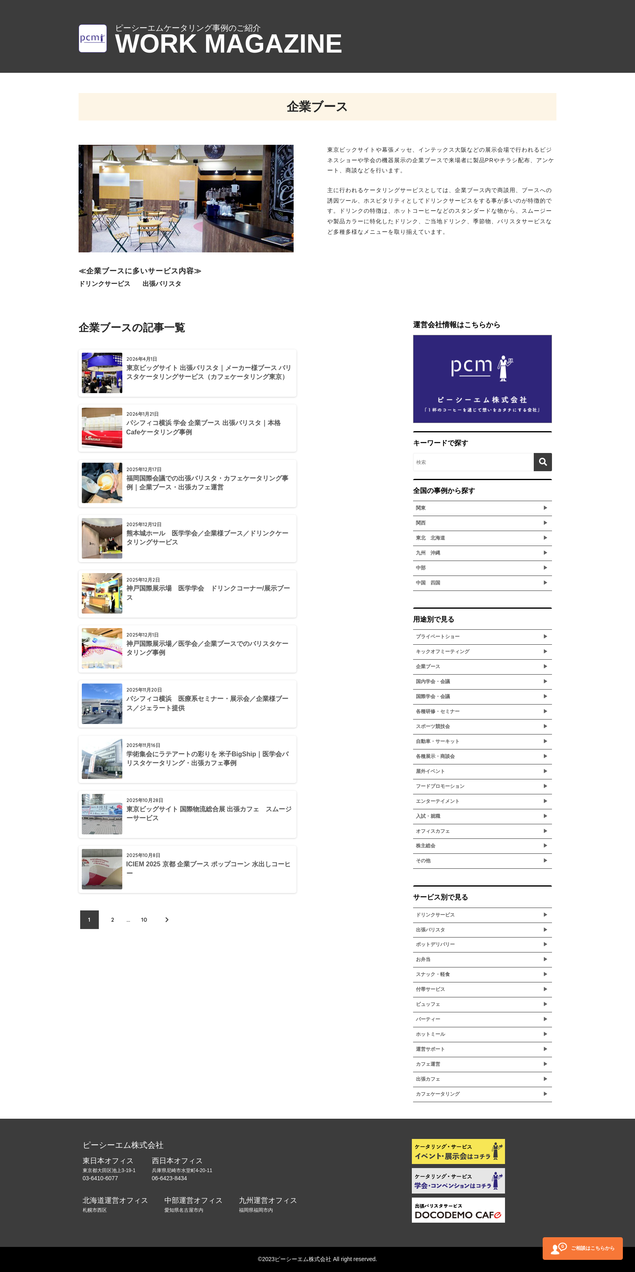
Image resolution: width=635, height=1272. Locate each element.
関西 (421, 523)
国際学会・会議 (433, 696)
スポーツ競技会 (433, 726)
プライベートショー (438, 636)
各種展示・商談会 (435, 756)
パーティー (428, 1019)
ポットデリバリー (435, 944)
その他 (423, 861)
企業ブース (428, 666)
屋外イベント (430, 771)
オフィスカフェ (433, 831)
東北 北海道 (430, 538)
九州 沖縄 (428, 553)
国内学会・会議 (433, 681)
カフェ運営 (428, 1064)
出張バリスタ (430, 930)
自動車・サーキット (438, 741)
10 (144, 654)
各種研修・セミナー (438, 711)
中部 (421, 568)
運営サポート (430, 1049)
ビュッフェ (428, 1004)
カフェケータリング (438, 1094)
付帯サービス (430, 989)
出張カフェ (428, 1079)
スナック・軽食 (433, 974)
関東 (421, 508)
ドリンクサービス (435, 915)
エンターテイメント (438, 801)
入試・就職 (428, 816)
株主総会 (425, 846)
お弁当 (423, 959)
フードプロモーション (440, 786)
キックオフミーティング (442, 651)
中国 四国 (428, 583)
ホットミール (430, 1034)
